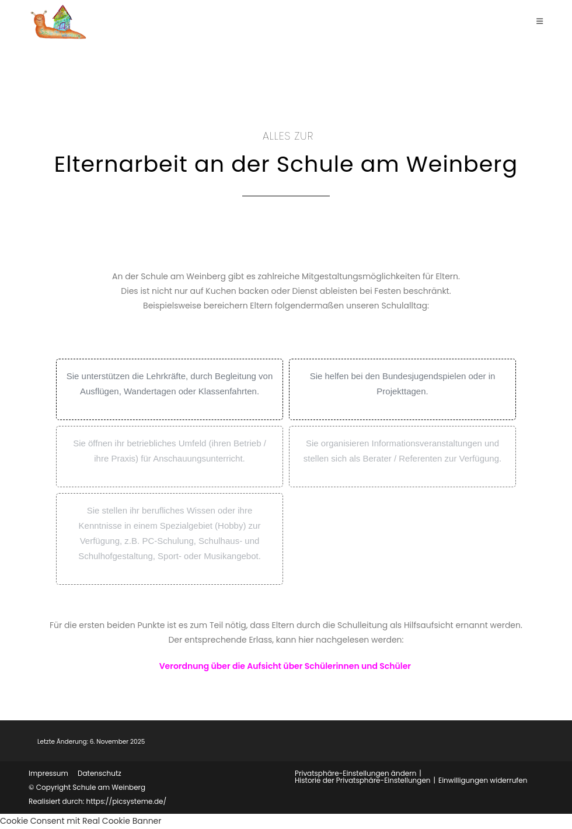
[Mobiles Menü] (539, 21)
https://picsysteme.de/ (126, 801)
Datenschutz (99, 773)
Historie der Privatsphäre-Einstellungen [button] (363, 780)
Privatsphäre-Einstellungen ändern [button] (355, 773)
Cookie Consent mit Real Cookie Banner (81, 821)
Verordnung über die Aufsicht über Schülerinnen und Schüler (285, 666)
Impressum (48, 773)
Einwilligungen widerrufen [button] (482, 780)
